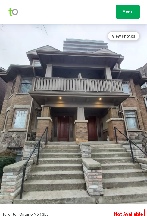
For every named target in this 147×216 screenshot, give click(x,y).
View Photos (123, 36)
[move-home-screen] (16, 12)
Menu (127, 12)
